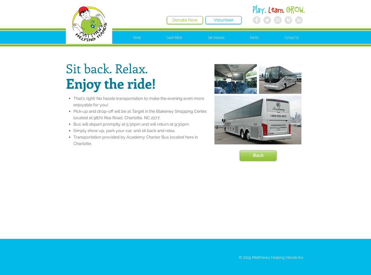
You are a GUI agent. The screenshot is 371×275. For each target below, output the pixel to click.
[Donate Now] (185, 20)
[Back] (258, 155)
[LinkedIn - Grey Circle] (299, 20)
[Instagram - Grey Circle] (278, 20)
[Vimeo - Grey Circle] (288, 20)
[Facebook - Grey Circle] (256, 20)
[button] (174, 37)
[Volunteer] (223, 20)
